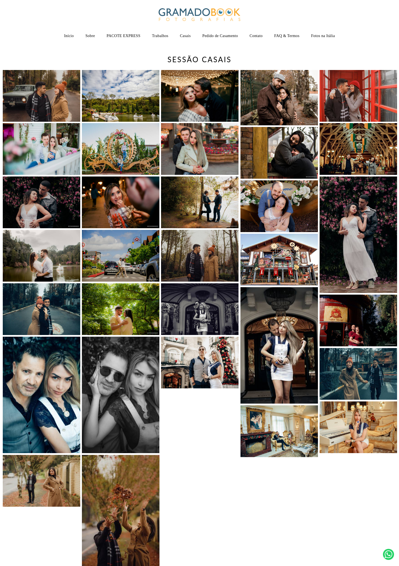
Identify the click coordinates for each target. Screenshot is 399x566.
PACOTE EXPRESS (123, 36)
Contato (256, 36)
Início (69, 36)
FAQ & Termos (286, 36)
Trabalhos (160, 36)
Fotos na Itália (323, 36)
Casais (185, 36)
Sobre (90, 36)
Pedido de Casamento (220, 36)
